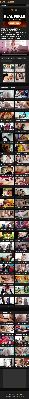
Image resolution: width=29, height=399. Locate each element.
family (3, 61)
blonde (8, 58)
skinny (13, 58)
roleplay (9, 61)
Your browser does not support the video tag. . (14, 48)
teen (3, 58)
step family (19, 58)
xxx (25, 58)
